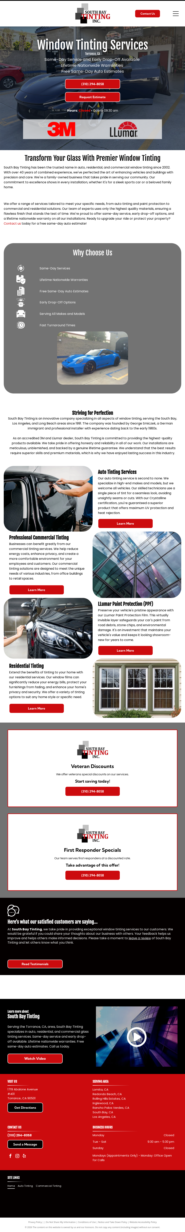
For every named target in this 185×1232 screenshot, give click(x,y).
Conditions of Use (87, 1222)
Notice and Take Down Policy (112, 1222)
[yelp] (24, 1156)
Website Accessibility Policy (143, 1222)
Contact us (12, 223)
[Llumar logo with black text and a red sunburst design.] (123, 129)
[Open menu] (176, 14)
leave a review (140, 938)
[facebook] (10, 1156)
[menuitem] (12, 1186)
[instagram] (17, 1156)
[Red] (61, 129)
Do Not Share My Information (61, 1222)
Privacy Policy (35, 1222)
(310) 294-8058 (19, 1135)
